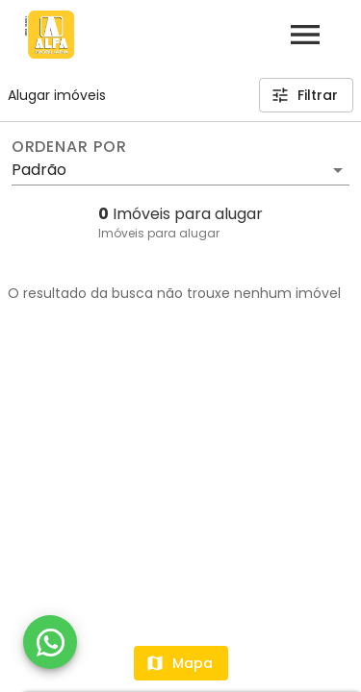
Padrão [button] (39, 170)
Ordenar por (69, 147)
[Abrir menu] (305, 34)
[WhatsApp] (50, 642)
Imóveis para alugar (158, 233)
